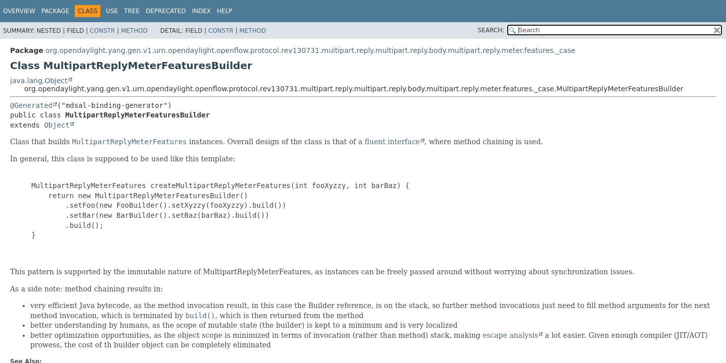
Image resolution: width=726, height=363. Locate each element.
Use (112, 11)
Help (224, 11)
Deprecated (166, 11)
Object (57, 125)
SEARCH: (491, 30)
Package (55, 11)
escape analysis (510, 335)
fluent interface (392, 142)
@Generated (31, 105)
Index (201, 11)
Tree (132, 11)
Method (134, 30)
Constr (102, 30)
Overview (19, 11)
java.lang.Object (39, 81)
